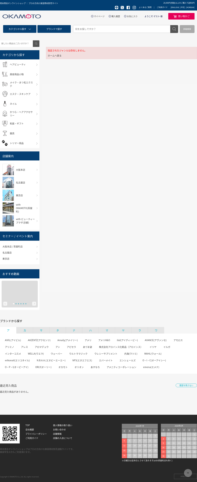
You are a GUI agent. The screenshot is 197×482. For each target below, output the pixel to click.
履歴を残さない (186, 385)
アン (57, 346)
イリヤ (153, 346)
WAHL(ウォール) (153, 353)
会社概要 (29, 429)
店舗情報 (57, 433)
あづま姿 (87, 346)
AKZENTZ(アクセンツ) (39, 340)
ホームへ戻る (55, 55)
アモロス (178, 340)
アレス (24, 346)
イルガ (166, 346)
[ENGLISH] (175, 7)
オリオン (79, 367)
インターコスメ (13, 353)
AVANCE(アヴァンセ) (156, 340)
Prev (5, 304)
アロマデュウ (42, 346)
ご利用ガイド (162, 7)
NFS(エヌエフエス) (82, 360)
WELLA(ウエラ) (36, 353)
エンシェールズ (128, 360)
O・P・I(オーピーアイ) (16, 367)
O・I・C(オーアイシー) (154, 360)
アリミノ (9, 346)
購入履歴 (115, 16)
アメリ (88, 340)
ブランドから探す (11, 321)
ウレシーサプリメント (105, 353)
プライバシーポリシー (36, 433)
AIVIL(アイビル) (13, 340)
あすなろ (95, 367)
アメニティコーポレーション (121, 367)
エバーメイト (106, 360)
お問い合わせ (59, 429)
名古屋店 (7, 252)
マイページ (99, 16)
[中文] (182, 7)
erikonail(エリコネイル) (17, 360)
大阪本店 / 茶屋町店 (12, 246)
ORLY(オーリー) (43, 367)
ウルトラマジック (78, 353)
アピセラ (71, 346)
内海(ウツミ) (130, 353)
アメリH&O (104, 340)
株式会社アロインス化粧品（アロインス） (121, 346)
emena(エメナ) (151, 367)
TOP (27, 425)
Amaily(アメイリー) (67, 340)
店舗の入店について (62, 438)
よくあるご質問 (145, 7)
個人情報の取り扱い (62, 425)
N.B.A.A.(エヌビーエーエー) (51, 360)
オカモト (63, 367)
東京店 (5, 258)
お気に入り (132, 16)
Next (34, 304)
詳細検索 (187, 29)
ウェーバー (56, 353)
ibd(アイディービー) (127, 340)
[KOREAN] (190, 7)
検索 (174, 29)
